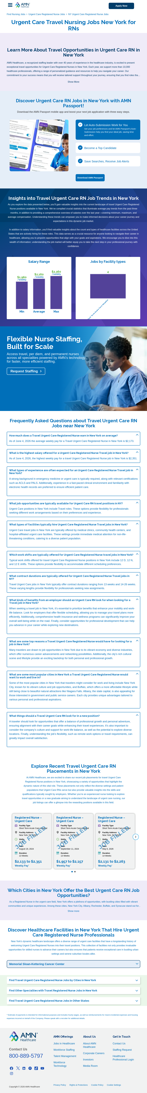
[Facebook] (11, 1068)
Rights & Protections (78, 1085)
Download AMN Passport (90, 177)
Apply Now (121, 6)
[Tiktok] (36, 1068)
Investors (88, 1059)
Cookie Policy (97, 1085)
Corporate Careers (94, 1053)
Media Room (90, 1065)
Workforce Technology (59, 1064)
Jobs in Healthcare (64, 1043)
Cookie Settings (114, 1085)
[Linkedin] (23, 1068)
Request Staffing (24, 371)
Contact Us (119, 1043)
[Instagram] (11, 1073)
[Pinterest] (30, 1068)
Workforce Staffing (64, 1049)
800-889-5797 (26, 1056)
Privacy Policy (59, 1085)
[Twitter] (17, 1068)
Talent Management (64, 1056)
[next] (136, 837)
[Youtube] (42, 1068)
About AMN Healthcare (89, 1045)
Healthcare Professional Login (123, 1058)
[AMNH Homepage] (22, 5)
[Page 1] (72, 871)
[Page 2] (75, 871)
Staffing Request (122, 1049)
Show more (73, 911)
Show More (73, 82)
